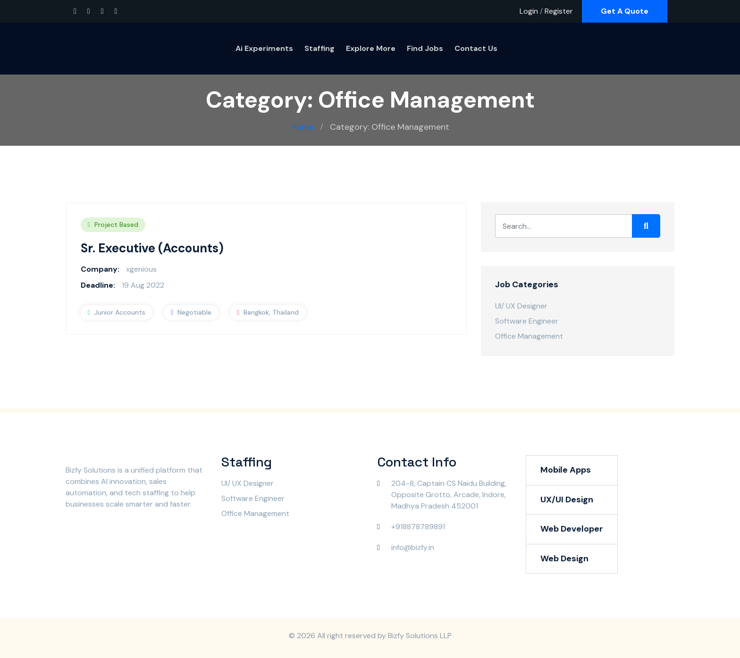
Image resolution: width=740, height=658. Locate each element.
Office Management (529, 336)
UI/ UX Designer (521, 306)
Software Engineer (526, 321)
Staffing (319, 48)
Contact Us (475, 48)
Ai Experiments (264, 48)
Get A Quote (624, 11)
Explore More (370, 48)
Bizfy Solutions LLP (420, 636)
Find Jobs (425, 48)
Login (529, 11)
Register (559, 11)
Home (302, 127)
